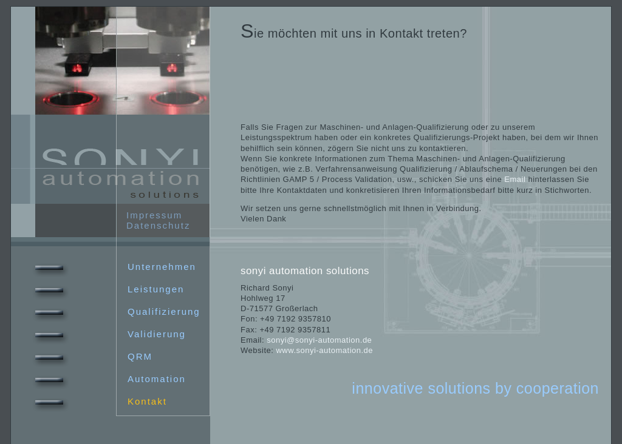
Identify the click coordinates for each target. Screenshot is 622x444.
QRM (91, 356)
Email (514, 179)
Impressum (154, 215)
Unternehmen (113, 266)
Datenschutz (158, 225)
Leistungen (107, 289)
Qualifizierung (115, 311)
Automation (108, 379)
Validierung (108, 334)
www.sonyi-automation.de (324, 350)
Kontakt (98, 401)
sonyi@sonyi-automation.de (319, 340)
